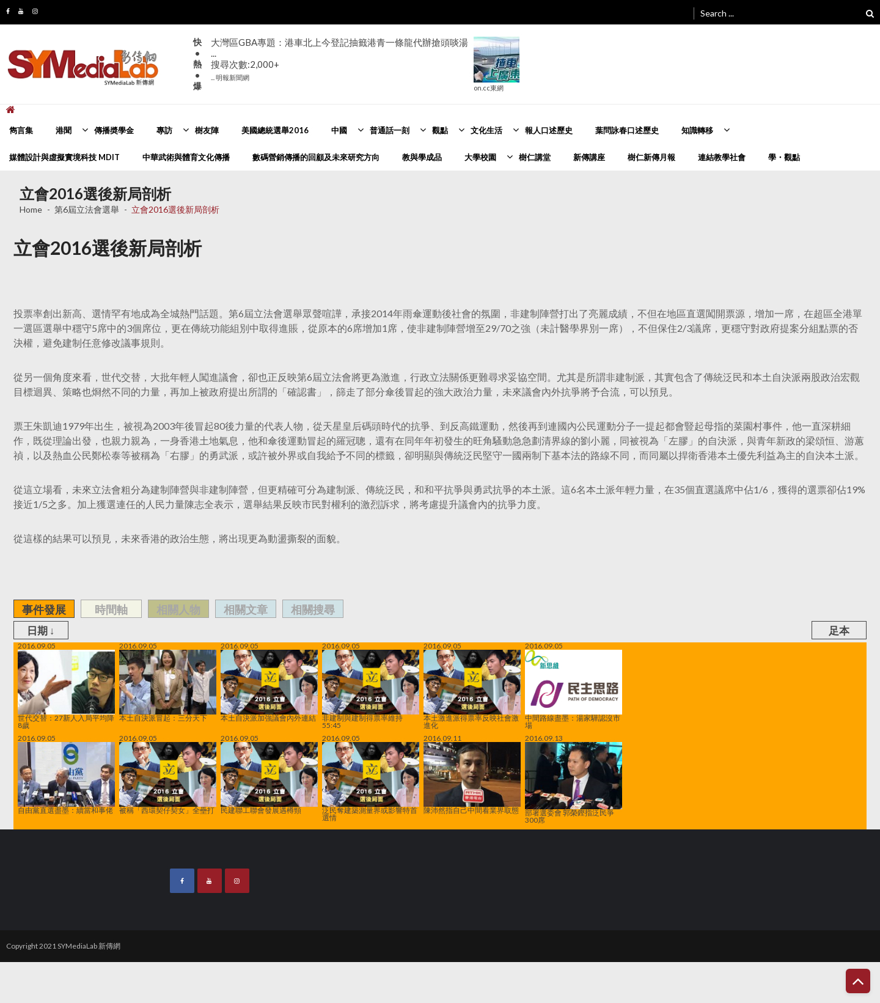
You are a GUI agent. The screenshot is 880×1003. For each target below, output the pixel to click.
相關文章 (246, 609)
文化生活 (486, 130)
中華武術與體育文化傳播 (186, 157)
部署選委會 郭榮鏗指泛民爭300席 (573, 783)
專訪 (164, 130)
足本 (839, 630)
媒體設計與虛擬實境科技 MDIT (64, 157)
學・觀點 (784, 157)
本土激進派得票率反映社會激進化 (472, 689)
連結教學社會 (722, 157)
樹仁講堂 (535, 157)
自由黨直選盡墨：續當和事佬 (66, 778)
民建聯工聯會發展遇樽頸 (269, 778)
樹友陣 (207, 130)
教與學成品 (422, 157)
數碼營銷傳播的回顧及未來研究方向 (316, 157)
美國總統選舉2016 (275, 130)
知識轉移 (697, 130)
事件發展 (44, 609)
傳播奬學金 (114, 130)
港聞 (64, 130)
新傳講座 (589, 157)
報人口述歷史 (549, 130)
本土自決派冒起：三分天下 (167, 686)
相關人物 (178, 609)
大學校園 (480, 157)
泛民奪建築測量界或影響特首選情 (370, 781)
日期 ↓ (41, 630)
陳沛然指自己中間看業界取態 (472, 778)
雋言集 (21, 130)
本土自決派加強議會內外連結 (269, 686)
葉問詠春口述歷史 (627, 130)
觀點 (440, 130)
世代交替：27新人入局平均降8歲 (66, 689)
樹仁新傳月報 (651, 157)
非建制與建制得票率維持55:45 (370, 689)
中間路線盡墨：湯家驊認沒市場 (573, 689)
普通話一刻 (389, 130)
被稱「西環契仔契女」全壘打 (167, 778)
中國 (339, 130)
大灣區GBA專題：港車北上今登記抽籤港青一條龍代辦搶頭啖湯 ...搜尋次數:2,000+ (339, 59)
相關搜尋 (313, 609)
